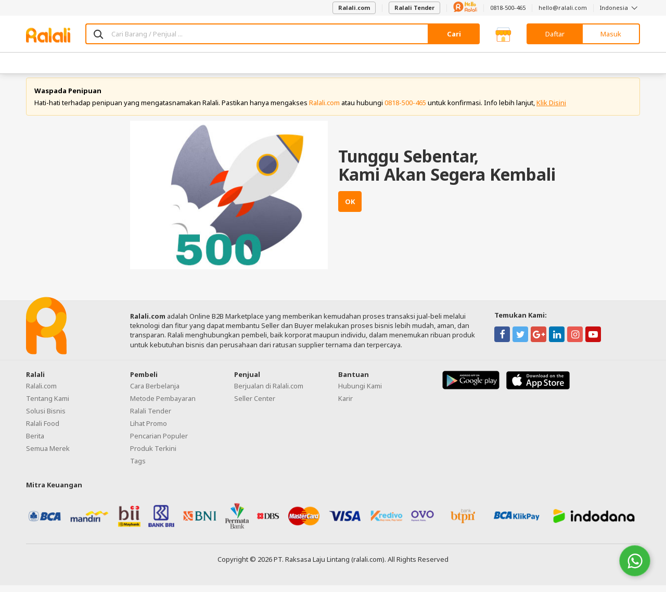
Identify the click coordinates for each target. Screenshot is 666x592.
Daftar (555, 34)
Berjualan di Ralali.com (268, 392)
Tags (138, 467)
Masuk (610, 34)
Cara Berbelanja (155, 392)
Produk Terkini (153, 455)
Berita (35, 442)
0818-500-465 (508, 7)
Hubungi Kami (360, 392)
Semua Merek (48, 455)
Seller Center (254, 405)
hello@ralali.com (563, 7)
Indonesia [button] (620, 7)
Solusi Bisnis (46, 417)
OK (350, 208)
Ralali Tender (414, 7)
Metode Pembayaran (163, 405)
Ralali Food (42, 430)
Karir (345, 405)
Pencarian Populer (159, 442)
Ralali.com (354, 7)
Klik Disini (551, 109)
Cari (454, 34)
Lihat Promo (148, 430)
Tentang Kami (47, 405)
